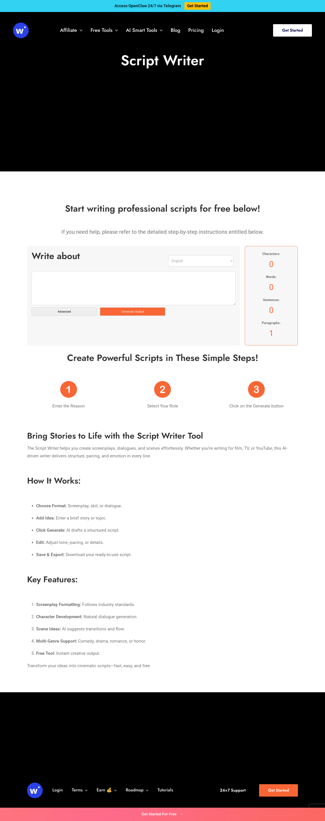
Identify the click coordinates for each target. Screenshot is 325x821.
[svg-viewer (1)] (21, 24)
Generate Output (132, 311)
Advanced (64, 311)
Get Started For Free (162, 814)
